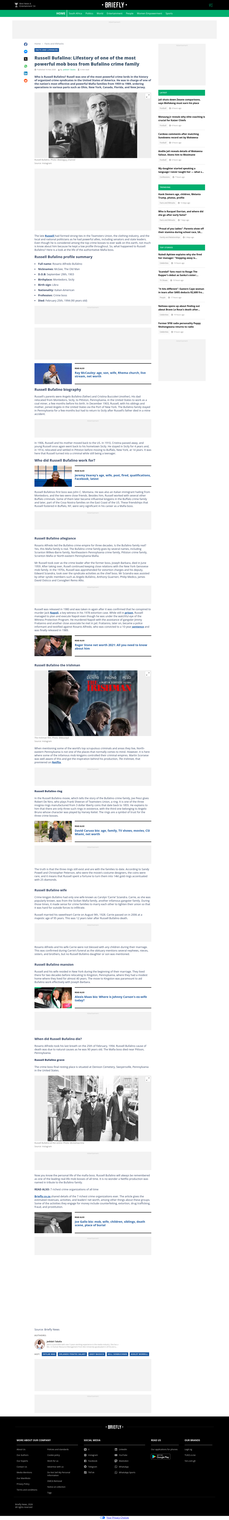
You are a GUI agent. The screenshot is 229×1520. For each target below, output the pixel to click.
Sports (169, 14)
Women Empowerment (149, 14)
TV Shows (164, 281)
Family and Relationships (170, 238)
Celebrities (164, 263)
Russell (50, 236)
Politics (89, 14)
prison (128, 613)
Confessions (165, 177)
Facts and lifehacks (54, 44)
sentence (137, 627)
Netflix (56, 763)
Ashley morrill (139, 1354)
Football (163, 109)
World (100, 14)
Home (60, 14)
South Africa (75, 14)
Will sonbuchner (117, 1354)
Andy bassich (97, 1354)
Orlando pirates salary (72, 1354)
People (129, 14)
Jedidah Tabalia (69, 70)
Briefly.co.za (42, 1197)
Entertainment (115, 14)
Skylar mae (49, 1354)
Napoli (54, 613)
